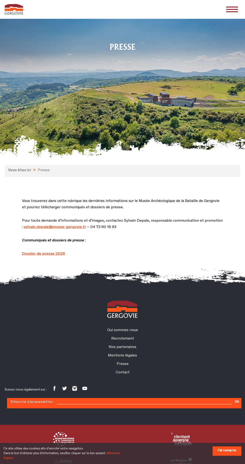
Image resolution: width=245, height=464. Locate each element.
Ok (237, 402)
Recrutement (122, 339)
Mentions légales (122, 356)
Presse (123, 364)
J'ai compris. (227, 450)
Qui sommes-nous (122, 330)
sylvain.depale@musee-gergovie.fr (55, 227)
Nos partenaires (122, 347)
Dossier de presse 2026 (43, 254)
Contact (123, 373)
